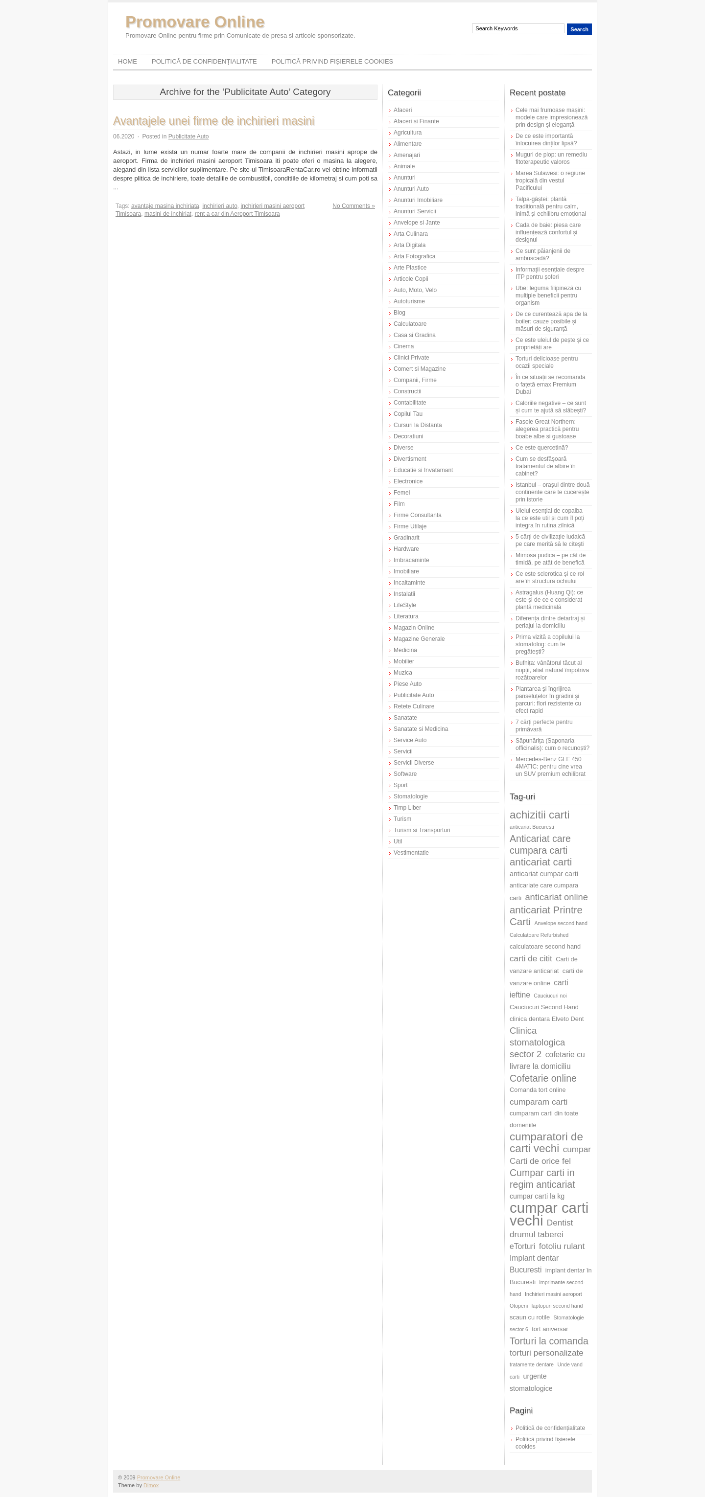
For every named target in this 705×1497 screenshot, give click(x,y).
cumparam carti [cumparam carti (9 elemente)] (538, 1102)
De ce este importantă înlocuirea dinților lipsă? (546, 140)
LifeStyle (405, 605)
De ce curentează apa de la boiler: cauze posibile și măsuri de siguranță (552, 321)
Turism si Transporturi (422, 830)
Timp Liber (407, 807)
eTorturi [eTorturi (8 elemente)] (522, 1246)
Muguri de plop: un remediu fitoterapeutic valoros (551, 158)
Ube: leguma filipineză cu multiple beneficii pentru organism (548, 295)
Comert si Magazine (420, 368)
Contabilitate (410, 402)
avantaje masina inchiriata (165, 206)
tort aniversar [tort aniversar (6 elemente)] (550, 1329)
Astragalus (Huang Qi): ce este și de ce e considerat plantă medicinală (549, 600)
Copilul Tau (408, 413)
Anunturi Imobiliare (418, 200)
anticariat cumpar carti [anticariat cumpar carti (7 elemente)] (544, 874)
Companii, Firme (415, 380)
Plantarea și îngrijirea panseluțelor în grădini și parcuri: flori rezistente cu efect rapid (548, 699)
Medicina (405, 650)
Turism (402, 819)
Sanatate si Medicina (421, 729)
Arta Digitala (409, 245)
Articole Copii (411, 278)
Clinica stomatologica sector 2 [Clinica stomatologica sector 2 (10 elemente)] (537, 1042)
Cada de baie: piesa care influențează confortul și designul (548, 232)
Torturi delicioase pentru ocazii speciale (547, 362)
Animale (404, 166)
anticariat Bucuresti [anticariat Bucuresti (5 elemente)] (532, 827)
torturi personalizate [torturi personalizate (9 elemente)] (547, 1353)
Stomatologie (411, 796)
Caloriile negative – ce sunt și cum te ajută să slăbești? (551, 407)
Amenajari (407, 155)
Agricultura (408, 132)
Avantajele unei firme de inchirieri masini (213, 120)
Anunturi (405, 177)
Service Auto (410, 740)
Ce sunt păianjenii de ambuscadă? (543, 255)
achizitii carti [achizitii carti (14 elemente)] (540, 815)
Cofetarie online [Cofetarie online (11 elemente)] (543, 1078)
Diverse (404, 447)
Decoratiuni (408, 436)
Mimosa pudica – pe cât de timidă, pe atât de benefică (551, 559)
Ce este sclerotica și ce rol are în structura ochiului (550, 577)
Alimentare (408, 143)
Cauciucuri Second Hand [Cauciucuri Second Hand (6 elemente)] (544, 1007)
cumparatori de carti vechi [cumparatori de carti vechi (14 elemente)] (546, 1143)
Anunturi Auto (411, 188)
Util (398, 841)
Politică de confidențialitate (204, 61)
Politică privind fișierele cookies (333, 61)
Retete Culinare (414, 706)
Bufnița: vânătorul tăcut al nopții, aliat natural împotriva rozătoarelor (552, 670)
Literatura (406, 616)
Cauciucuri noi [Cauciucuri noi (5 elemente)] (550, 995)
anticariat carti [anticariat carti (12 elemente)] (541, 861)
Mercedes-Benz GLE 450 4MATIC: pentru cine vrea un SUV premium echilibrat (551, 766)
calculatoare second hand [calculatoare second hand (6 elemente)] (545, 946)
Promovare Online (194, 22)
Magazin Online (414, 627)
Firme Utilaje (410, 526)
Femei (402, 492)
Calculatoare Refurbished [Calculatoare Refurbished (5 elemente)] (539, 935)
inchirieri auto (219, 206)
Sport (401, 785)
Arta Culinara (411, 233)
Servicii (403, 751)
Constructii (408, 391)
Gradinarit (407, 537)
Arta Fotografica (414, 256)
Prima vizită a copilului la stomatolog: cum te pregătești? (548, 644)
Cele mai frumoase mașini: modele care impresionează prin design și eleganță (552, 117)
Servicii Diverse (414, 762)
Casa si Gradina (415, 335)
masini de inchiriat (167, 213)
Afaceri (403, 110)
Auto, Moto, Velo (415, 290)
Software (405, 774)
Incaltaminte (409, 582)
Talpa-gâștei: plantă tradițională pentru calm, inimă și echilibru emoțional (551, 206)
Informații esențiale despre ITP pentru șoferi (550, 273)
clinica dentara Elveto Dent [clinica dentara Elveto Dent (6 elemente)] (547, 1018)
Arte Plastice (410, 267)
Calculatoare (410, 323)
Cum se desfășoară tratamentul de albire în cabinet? (546, 466)
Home (127, 61)
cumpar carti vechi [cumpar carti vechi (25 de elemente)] (549, 1214)
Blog (399, 312)
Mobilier (404, 661)
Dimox (151, 1485)
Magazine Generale (419, 638)
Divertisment (410, 458)
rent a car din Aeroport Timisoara (237, 213)
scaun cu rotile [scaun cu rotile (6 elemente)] (530, 1317)
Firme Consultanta (418, 515)
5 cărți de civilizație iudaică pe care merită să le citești (550, 540)
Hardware (406, 548)
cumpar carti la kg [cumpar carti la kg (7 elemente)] (537, 1196)
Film (399, 503)
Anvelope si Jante (417, 222)
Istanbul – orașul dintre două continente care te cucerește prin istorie (552, 492)
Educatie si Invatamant (423, 470)
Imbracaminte (411, 560)
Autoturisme (409, 301)
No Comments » (353, 206)
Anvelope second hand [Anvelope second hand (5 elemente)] (561, 923)
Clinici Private (411, 357)
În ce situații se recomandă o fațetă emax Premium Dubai (551, 384)
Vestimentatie (411, 852)
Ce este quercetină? (542, 447)
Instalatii (404, 593)
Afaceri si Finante (416, 121)
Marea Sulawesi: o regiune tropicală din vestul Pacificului (550, 180)
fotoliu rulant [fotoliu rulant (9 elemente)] (562, 1246)
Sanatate (405, 717)
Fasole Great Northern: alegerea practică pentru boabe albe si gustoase (547, 429)
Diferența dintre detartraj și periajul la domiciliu (550, 622)
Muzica (403, 672)
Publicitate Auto (188, 136)
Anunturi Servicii (415, 211)
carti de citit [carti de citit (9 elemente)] (531, 958)
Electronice (408, 481)
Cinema (404, 346)
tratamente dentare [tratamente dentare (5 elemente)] (532, 1364)
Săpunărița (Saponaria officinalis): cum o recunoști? (552, 744)
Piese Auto (408, 683)
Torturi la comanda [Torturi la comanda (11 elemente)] (549, 1341)
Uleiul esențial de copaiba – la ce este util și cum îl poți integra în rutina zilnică (552, 518)
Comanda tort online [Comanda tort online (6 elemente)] (538, 1089)
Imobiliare (406, 571)
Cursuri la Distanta (418, 425)
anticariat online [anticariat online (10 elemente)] (556, 897)
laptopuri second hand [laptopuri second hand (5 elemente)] (557, 1306)
